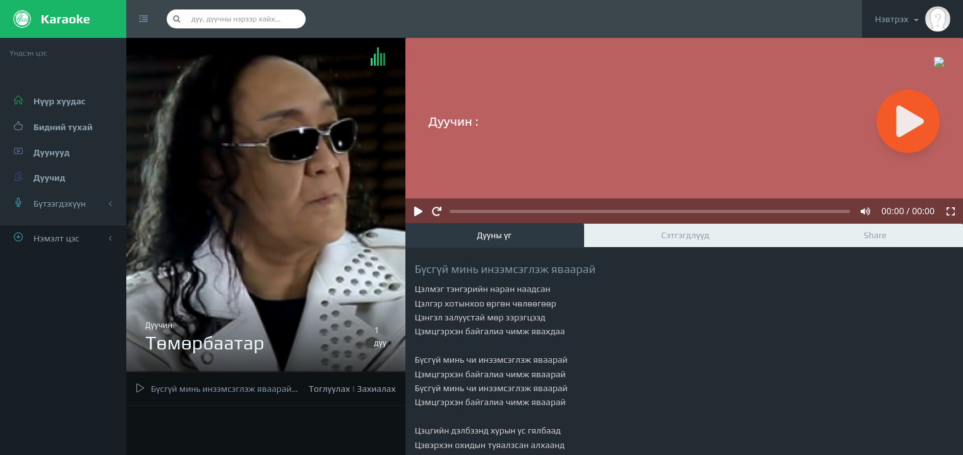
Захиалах (376, 389)
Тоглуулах (329, 389)
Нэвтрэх (912, 19)
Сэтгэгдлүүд (685, 235)
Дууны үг (494, 235)
